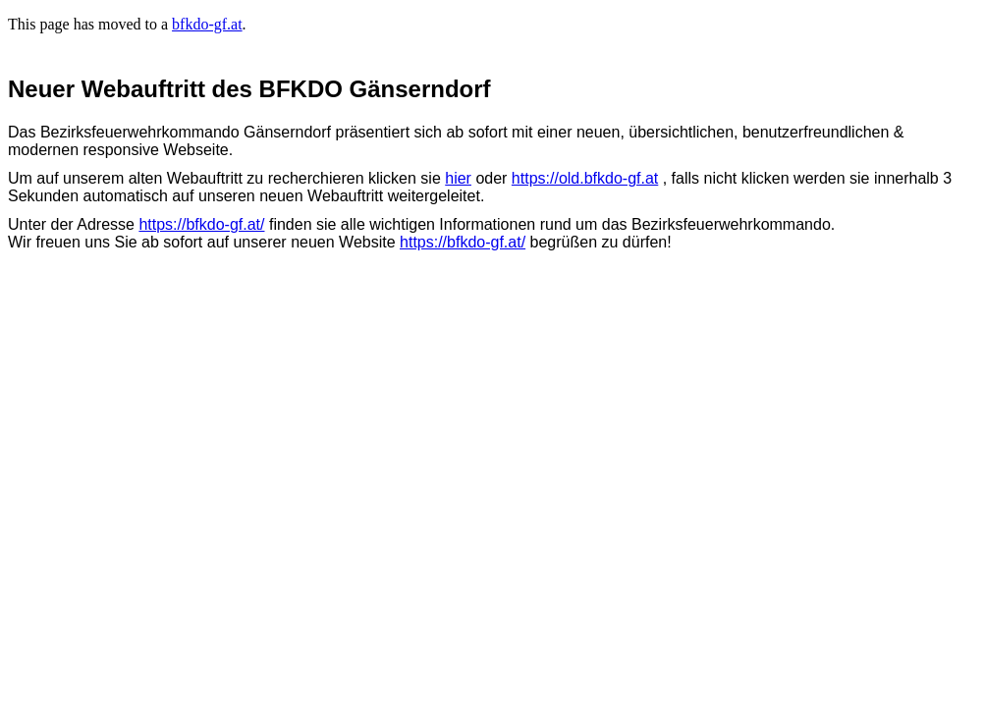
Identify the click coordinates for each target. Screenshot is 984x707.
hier (458, 178)
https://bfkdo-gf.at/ (201, 224)
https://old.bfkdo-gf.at (585, 178)
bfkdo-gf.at (207, 24)
